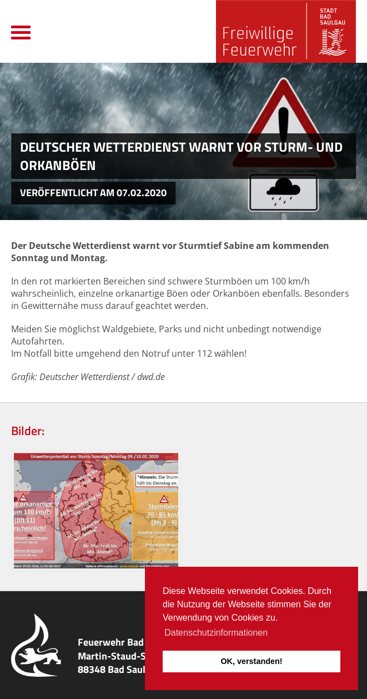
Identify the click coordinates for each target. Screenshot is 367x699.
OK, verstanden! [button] (251, 661)
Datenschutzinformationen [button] (216, 632)
